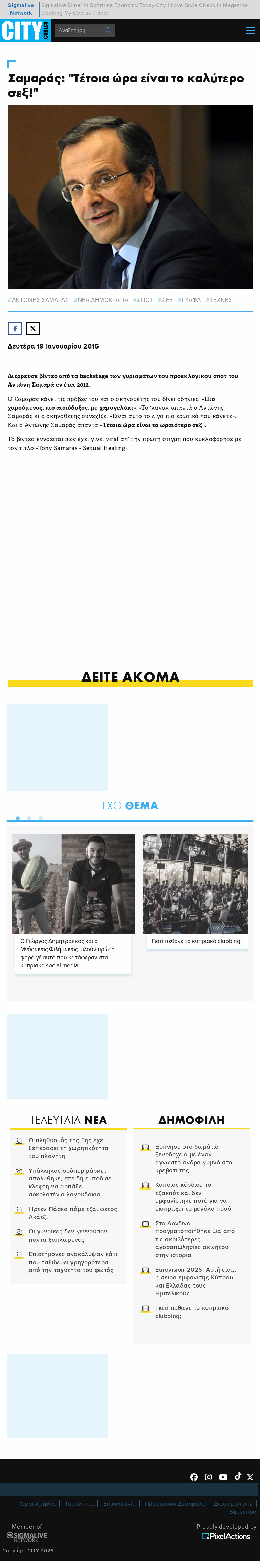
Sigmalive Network (21, 9)
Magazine (235, 5)
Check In (210, 5)
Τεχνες (221, 300)
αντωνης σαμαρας (40, 300)
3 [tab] (39, 817)
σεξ (167, 300)
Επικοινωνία (119, 1503)
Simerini (78, 5)
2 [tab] (27, 817)
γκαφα (191, 300)
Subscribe (243, 1511)
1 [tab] (16, 817)
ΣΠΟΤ (145, 300)
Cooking (52, 12)
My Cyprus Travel (86, 12)
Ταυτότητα (79, 1503)
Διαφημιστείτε (233, 1503)
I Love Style (182, 5)
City (161, 5)
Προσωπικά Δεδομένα (175, 1503)
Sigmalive (53, 5)
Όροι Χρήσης (38, 1503)
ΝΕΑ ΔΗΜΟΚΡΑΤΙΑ (103, 300)
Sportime (101, 5)
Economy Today (134, 5)
